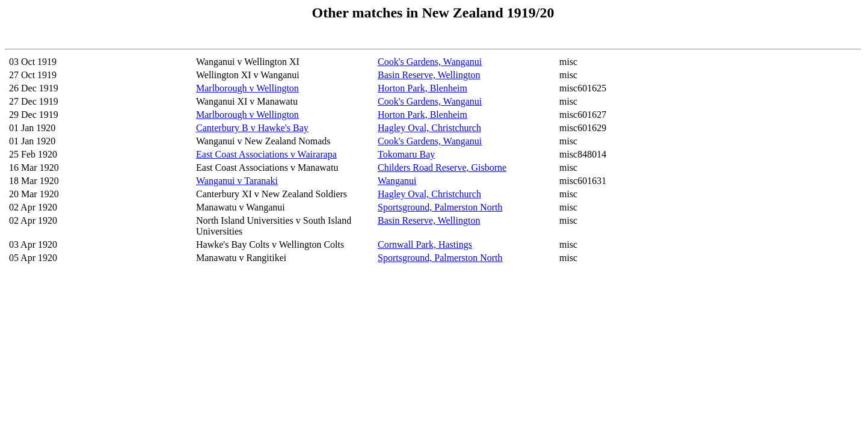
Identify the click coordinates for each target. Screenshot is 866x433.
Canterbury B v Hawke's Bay (252, 128)
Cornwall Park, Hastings (425, 244)
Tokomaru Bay (406, 154)
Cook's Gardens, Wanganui (430, 62)
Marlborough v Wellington (247, 88)
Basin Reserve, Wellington (429, 75)
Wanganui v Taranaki (237, 181)
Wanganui (397, 181)
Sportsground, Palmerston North (440, 207)
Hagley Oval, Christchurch (429, 128)
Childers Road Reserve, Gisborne (442, 167)
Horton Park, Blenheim (422, 88)
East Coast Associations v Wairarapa (266, 154)
